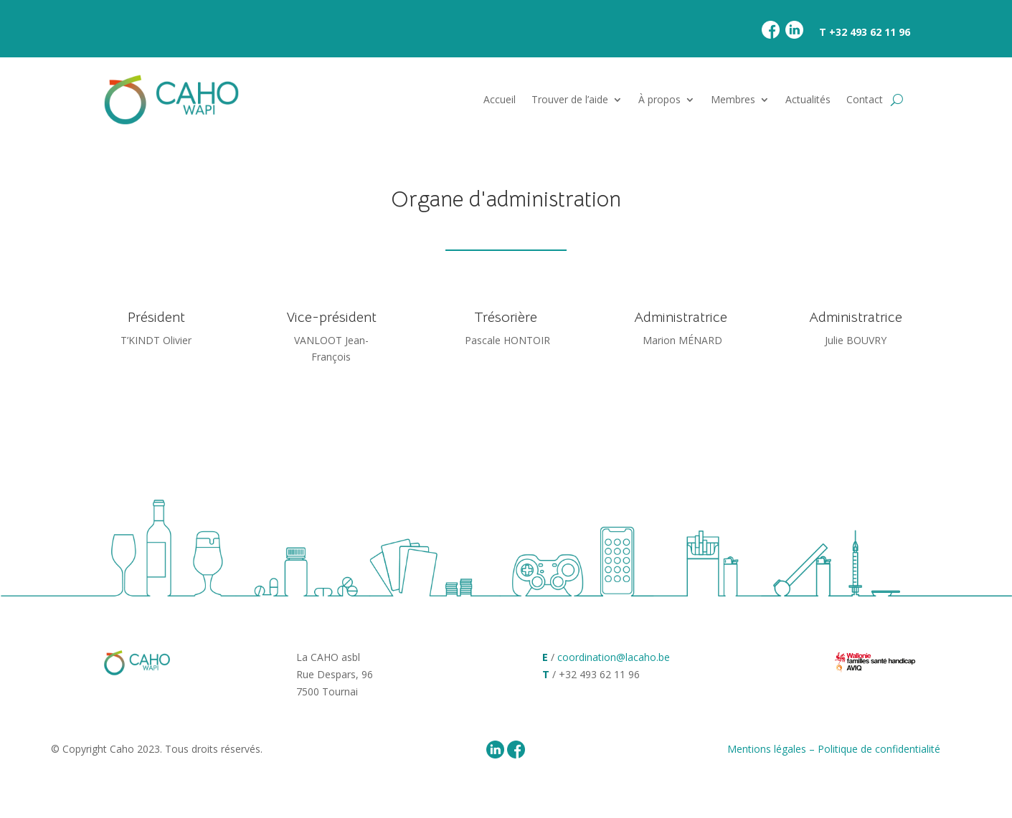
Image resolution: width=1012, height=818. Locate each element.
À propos (659, 99)
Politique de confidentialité (879, 749)
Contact (864, 99)
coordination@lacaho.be (613, 657)
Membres (733, 99)
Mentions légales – (772, 749)
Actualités (808, 99)
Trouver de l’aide (569, 99)
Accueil (499, 99)
